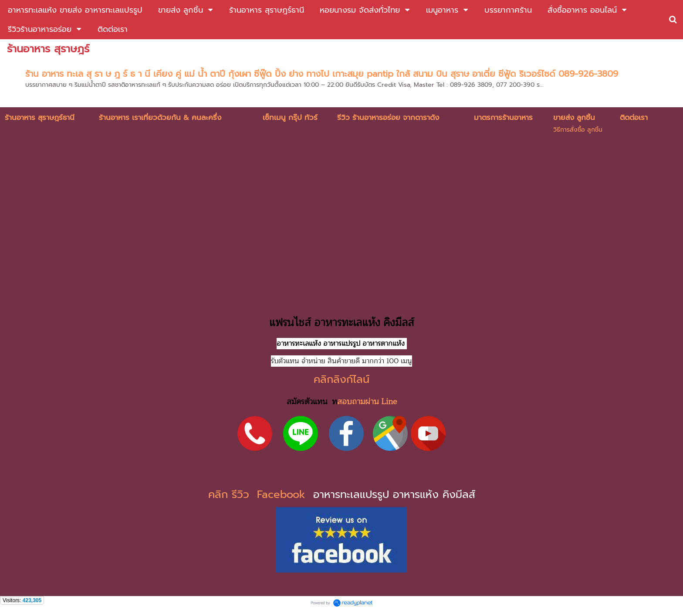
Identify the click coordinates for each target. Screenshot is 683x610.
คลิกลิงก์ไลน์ (341, 379)
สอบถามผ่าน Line (367, 401)
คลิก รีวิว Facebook (258, 494)
